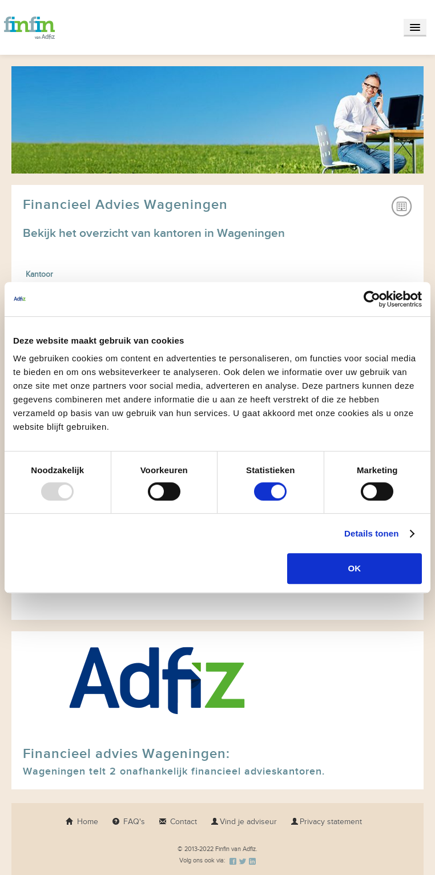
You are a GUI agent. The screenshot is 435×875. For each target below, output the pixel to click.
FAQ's (128, 821)
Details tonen (371, 533)
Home (82, 821)
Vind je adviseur (244, 821)
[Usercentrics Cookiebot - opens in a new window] (372, 299)
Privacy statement (326, 821)
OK (354, 568)
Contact (178, 821)
